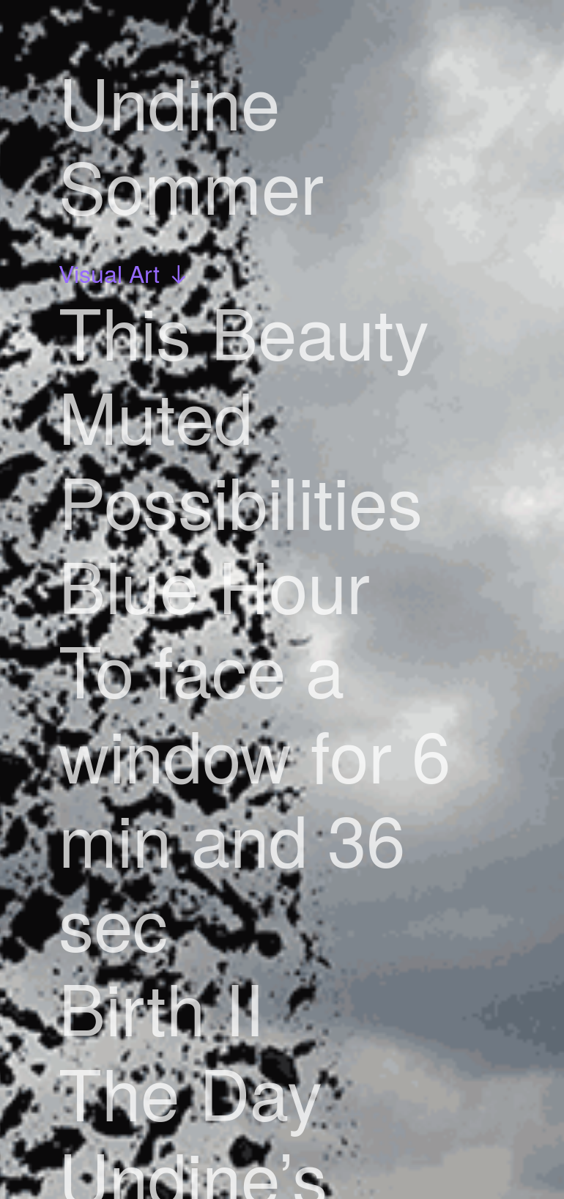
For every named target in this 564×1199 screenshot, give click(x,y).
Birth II (161, 1007)
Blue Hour (214, 584)
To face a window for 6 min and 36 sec (254, 795)
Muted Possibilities (241, 457)
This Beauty (244, 331)
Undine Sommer (191, 143)
